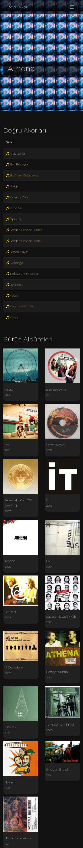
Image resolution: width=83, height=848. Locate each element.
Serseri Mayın (17, 252)
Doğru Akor (16, 7)
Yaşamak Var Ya (19, 306)
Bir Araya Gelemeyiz (22, 175)
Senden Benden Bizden (24, 230)
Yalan (12, 295)
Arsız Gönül (15, 153)
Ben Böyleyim (17, 164)
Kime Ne (14, 208)
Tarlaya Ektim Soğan (22, 273)
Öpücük (13, 219)
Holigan (13, 186)
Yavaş (12, 317)
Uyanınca (14, 284)
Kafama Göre (17, 197)
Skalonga (14, 263)
